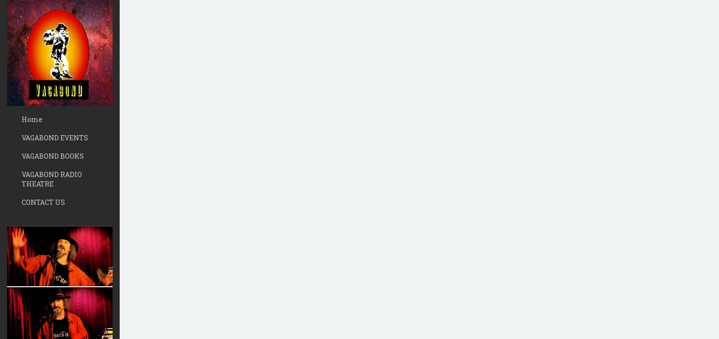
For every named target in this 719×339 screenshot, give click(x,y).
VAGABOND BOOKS (53, 156)
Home (32, 119)
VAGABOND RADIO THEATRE (52, 179)
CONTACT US (43, 202)
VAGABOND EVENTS (55, 137)
